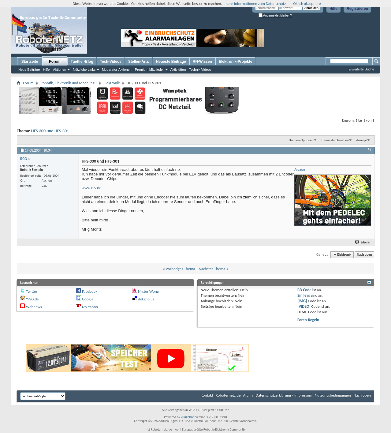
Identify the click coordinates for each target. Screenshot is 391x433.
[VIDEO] (304, 306)
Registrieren (357, 8)
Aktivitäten (178, 69)
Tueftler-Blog (82, 61)
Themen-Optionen (301, 140)
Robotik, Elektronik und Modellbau (68, 83)
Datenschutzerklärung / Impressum (284, 395)
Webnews (34, 306)
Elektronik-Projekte (235, 61)
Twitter (31, 291)
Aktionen (59, 69)
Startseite (29, 61)
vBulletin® (188, 417)
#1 (369, 150)
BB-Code (304, 290)
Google (87, 299)
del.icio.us (146, 299)
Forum (54, 61)
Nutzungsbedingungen (333, 395)
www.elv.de (92, 188)
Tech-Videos (110, 61)
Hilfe (333, 8)
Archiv (248, 395)
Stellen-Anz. (138, 61)
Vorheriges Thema (180, 268)
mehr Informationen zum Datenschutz (255, 3)
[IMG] (302, 301)
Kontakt (207, 395)
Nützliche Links (84, 69)
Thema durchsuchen (335, 140)
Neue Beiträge (29, 69)
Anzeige (361, 140)
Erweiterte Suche (361, 69)
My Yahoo (90, 306)
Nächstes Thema (212, 268)
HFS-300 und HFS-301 (50, 131)
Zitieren (363, 242)
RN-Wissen (202, 61)
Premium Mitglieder (149, 69)
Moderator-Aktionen (117, 69)
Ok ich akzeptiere (307, 3)
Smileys (303, 295)
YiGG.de (32, 299)
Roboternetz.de (228, 395)
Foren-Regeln (308, 320)
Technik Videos (200, 69)
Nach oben (364, 255)
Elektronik (111, 83)
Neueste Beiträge (171, 61)
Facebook (89, 291)
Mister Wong (148, 291)
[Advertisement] (304, 38)
